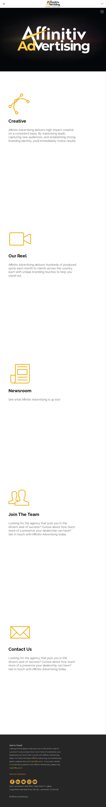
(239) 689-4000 (36, 761)
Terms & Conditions (17, 774)
